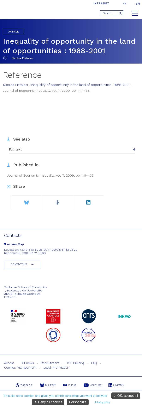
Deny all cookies (48, 402)
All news (28, 363)
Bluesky (48, 385)
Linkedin (116, 385)
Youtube (92, 385)
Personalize (77, 402)
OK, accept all (126, 395)
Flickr (70, 385)
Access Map (14, 244)
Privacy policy (102, 402)
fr (124, 3)
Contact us (19, 264)
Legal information (56, 367)
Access (9, 363)
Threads (24, 385)
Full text (15, 149)
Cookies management (20, 367)
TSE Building (75, 363)
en (138, 3)
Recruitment (50, 363)
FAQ (94, 363)
